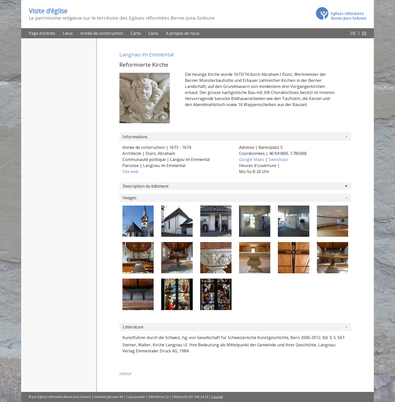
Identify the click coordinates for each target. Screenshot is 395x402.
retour (125, 373)
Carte (135, 33)
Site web (130, 171)
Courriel (217, 397)
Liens (153, 33)
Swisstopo (278, 159)
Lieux (68, 33)
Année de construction (101, 33)
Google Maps (252, 159)
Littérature (133, 327)
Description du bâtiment (146, 186)
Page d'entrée (42, 33)
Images (130, 197)
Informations (135, 137)
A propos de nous (183, 33)
